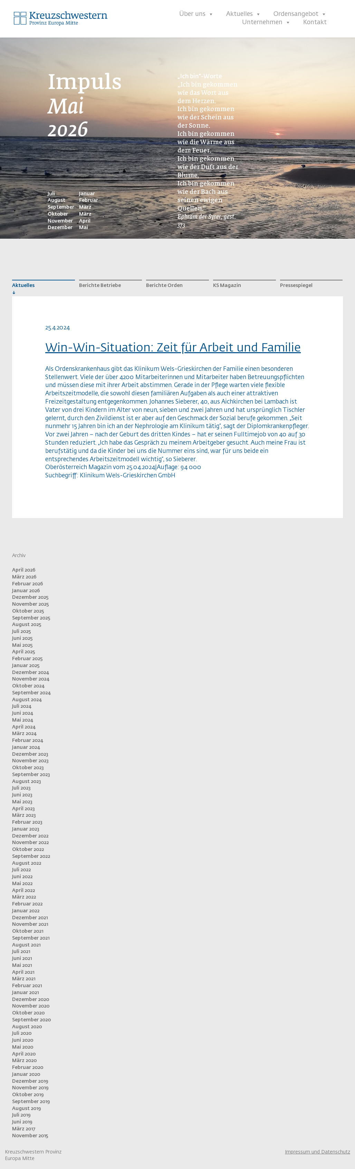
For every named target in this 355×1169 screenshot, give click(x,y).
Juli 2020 (21, 1033)
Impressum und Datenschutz (317, 1152)
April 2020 (24, 1054)
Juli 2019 (21, 1115)
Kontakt (315, 22)
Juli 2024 (21, 706)
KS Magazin (227, 285)
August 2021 (26, 945)
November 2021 (30, 924)
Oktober (58, 214)
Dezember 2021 (30, 917)
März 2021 (23, 979)
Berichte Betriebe (100, 285)
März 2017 (23, 1129)
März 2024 (24, 733)
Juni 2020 (22, 1040)
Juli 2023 (21, 788)
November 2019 (30, 1088)
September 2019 (31, 1101)
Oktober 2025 (28, 611)
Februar (88, 200)
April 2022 (23, 890)
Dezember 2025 (30, 597)
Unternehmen (266, 22)
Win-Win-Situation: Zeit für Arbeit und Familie (173, 348)
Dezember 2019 (30, 1081)
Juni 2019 (22, 1122)
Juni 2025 (22, 638)
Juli (51, 193)
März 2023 (24, 815)
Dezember (60, 227)
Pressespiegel (296, 285)
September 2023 (31, 774)
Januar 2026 (26, 590)
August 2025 (26, 624)
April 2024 (23, 727)
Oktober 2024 (28, 686)
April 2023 (23, 808)
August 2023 (26, 781)
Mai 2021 (22, 965)
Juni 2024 (22, 713)
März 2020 (24, 1060)
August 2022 (26, 863)
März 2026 (24, 577)
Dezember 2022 (30, 836)
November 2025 (30, 604)
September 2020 (31, 1020)
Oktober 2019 (28, 1094)
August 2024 (26, 699)
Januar (87, 193)
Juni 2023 (22, 795)
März (85, 207)
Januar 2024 (26, 747)
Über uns (196, 14)
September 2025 (31, 618)
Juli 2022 (21, 870)
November (60, 221)
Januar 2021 (25, 992)
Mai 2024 (22, 720)
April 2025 (23, 652)
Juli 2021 (21, 951)
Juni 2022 (22, 876)
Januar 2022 (25, 911)
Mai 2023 (22, 802)
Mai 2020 (22, 1047)
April (84, 221)
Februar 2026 (27, 584)
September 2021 (30, 938)
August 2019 (26, 1108)
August (56, 200)
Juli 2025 (21, 631)
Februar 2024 (27, 740)
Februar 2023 (27, 822)
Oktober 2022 (28, 849)
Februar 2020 (27, 1067)
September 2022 (31, 856)
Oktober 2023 (28, 767)
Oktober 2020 (28, 1013)
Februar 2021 (27, 985)
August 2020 (27, 1026)
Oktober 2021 (27, 931)
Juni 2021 (22, 958)
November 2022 (30, 842)
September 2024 (31, 693)
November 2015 (30, 1135)
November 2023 (30, 761)
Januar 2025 (26, 665)
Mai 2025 (22, 645)
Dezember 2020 (30, 999)
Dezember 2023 (30, 754)
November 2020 (30, 1006)
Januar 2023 (25, 829)
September (61, 207)
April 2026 (24, 570)
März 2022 (24, 897)
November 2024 (30, 679)
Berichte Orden (164, 285)
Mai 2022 (22, 883)
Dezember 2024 (30, 672)
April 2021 (23, 972)
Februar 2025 (27, 658)
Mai (83, 227)
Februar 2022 (27, 904)
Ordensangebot (300, 14)
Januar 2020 (26, 1074)
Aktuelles (243, 14)
